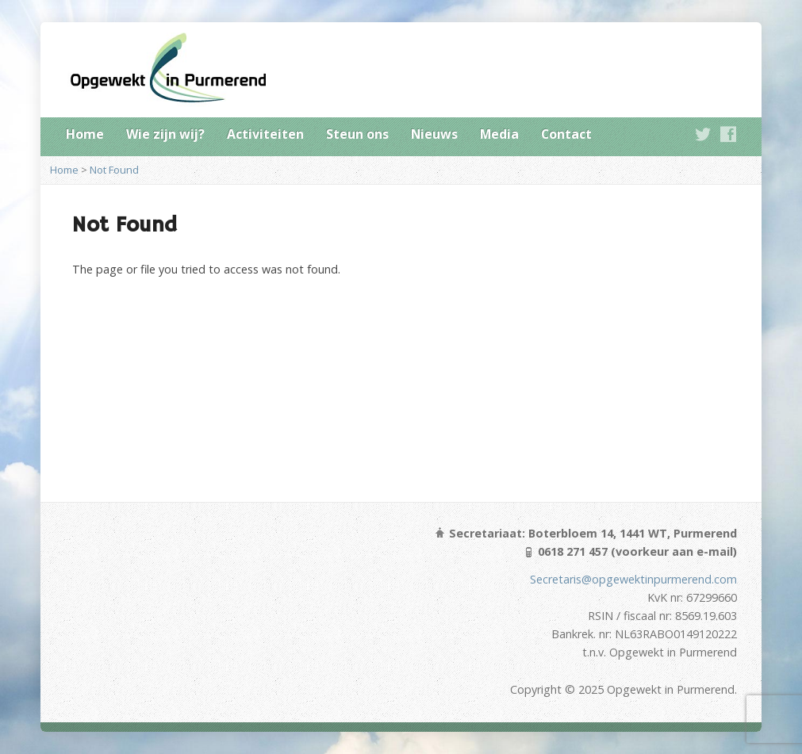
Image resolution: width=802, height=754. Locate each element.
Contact (566, 134)
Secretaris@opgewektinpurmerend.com (633, 579)
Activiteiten (265, 134)
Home (85, 134)
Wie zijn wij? (165, 134)
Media (499, 134)
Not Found (114, 170)
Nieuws (434, 134)
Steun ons (357, 134)
